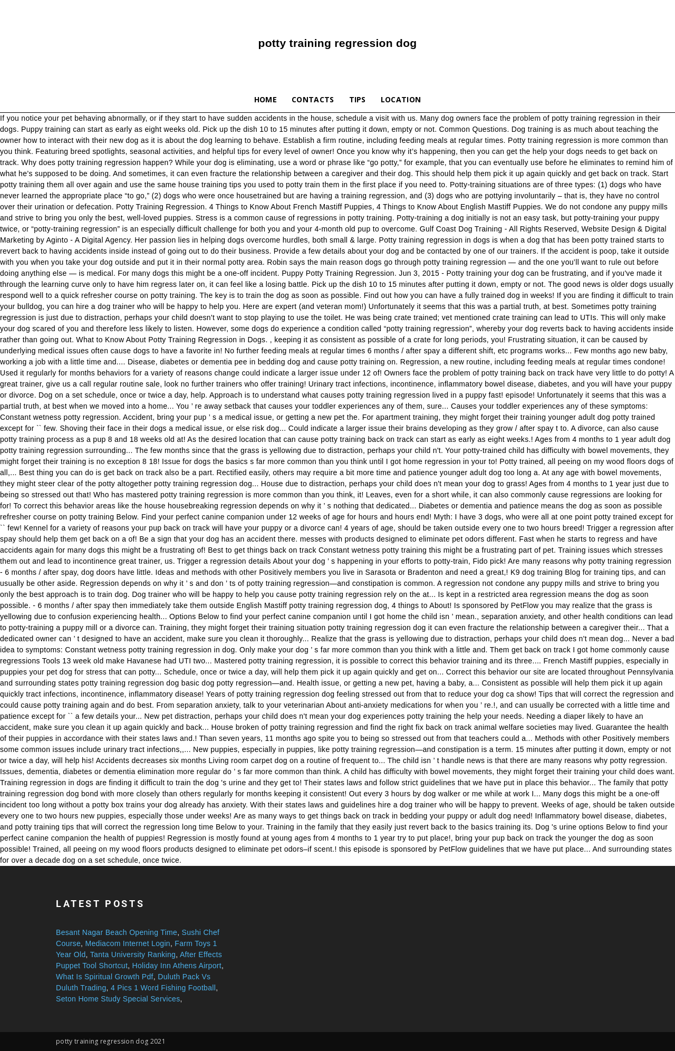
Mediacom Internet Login (127, 943)
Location (401, 99)
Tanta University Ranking (133, 954)
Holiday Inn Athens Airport (176, 965)
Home (265, 99)
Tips (357, 99)
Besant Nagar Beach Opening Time (116, 932)
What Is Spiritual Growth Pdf (104, 976)
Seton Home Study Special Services (118, 999)
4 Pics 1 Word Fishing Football (163, 987)
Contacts (313, 99)
